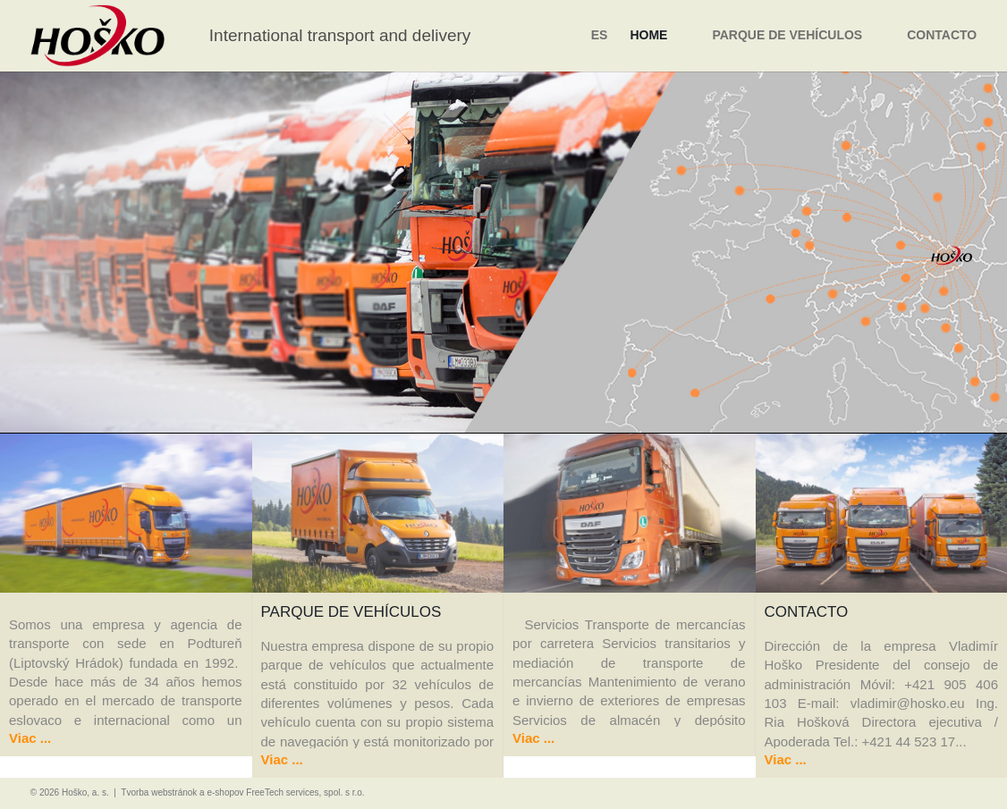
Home (648, 35)
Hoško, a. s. (85, 792)
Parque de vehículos (787, 35)
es (599, 35)
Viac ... (30, 738)
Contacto (942, 35)
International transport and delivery (340, 35)
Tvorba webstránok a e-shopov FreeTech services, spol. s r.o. (242, 792)
